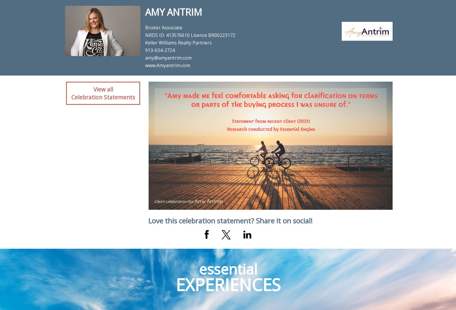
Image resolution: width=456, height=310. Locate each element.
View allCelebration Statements (103, 93)
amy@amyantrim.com (168, 58)
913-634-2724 (160, 50)
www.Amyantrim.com (167, 65)
